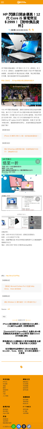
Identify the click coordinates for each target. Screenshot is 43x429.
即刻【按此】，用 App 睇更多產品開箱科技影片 (17, 80)
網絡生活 (26, 379)
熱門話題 (25, 390)
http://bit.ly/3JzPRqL (13, 276)
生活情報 (25, 384)
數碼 (4, 388)
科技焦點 (6, 379)
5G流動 (5, 384)
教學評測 (6, 407)
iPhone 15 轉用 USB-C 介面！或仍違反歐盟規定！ (21, 136)
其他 (4, 416)
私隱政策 (5, 419)
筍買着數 (25, 386)
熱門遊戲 (25, 399)
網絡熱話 (25, 382)
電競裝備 (25, 401)
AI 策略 (25, 411)
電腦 (4, 386)
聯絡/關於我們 (7, 423)
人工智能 (5, 396)
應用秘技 (5, 409)
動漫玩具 (25, 403)
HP (9, 309)
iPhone (5, 382)
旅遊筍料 (25, 388)
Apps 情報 (6, 413)
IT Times (27, 407)
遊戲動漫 (26, 397)
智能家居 (5, 390)
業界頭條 (25, 409)
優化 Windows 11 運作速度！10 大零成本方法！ (20, 302)
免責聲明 (5, 421)
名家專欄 (25, 413)
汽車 (4, 394)
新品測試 (5, 411)
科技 (4, 316)
